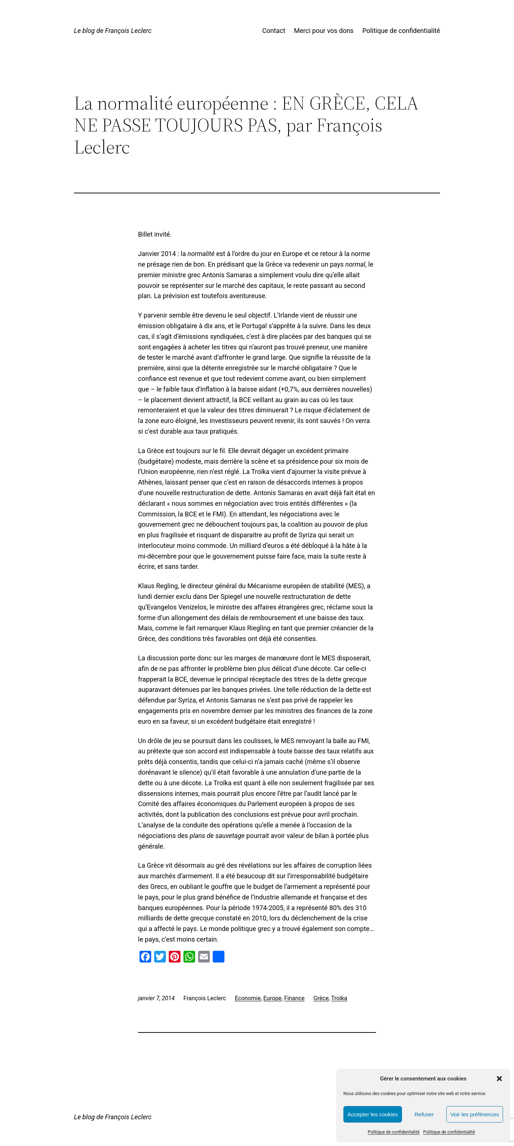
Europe (272, 998)
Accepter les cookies (372, 1114)
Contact (273, 30)
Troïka (339, 998)
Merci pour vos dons (324, 30)
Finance (294, 998)
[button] (499, 1078)
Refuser (424, 1114)
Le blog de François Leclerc (113, 30)
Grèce (321, 998)
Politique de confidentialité (394, 1132)
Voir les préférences (474, 1114)
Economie (248, 998)
